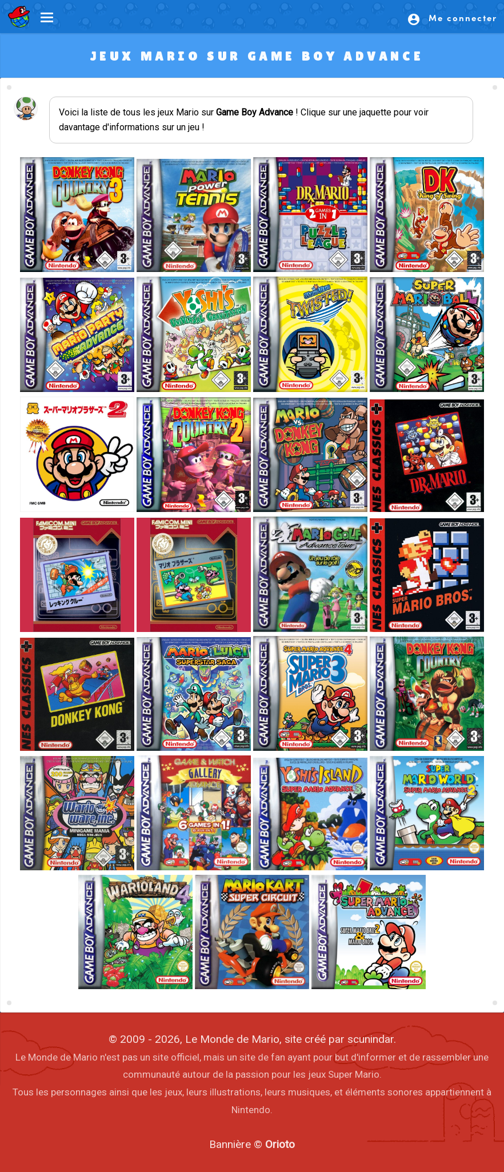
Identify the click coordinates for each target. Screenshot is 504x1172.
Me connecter (452, 18)
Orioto (280, 1144)
